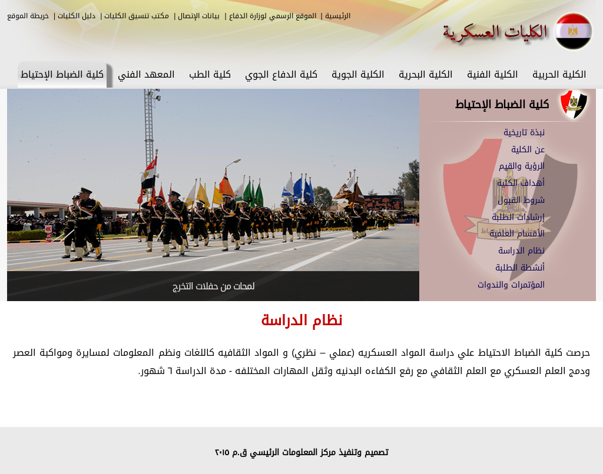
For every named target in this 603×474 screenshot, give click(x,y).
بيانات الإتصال (199, 15)
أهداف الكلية (521, 183)
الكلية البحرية (426, 74)
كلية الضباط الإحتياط (62, 74)
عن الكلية (528, 150)
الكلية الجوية (358, 74)
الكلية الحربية (559, 74)
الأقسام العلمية (517, 234)
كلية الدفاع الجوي (281, 74)
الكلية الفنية (492, 74)
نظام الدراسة (521, 251)
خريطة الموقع (28, 15)
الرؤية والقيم (522, 166)
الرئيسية (337, 15)
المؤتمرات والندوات (511, 285)
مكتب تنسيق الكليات (136, 15)
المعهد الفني (146, 74)
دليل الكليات (76, 15)
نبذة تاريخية (524, 133)
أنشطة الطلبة (520, 268)
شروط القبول (521, 200)
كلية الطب (210, 74)
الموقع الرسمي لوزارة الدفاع (272, 15)
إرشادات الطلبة (518, 217)
